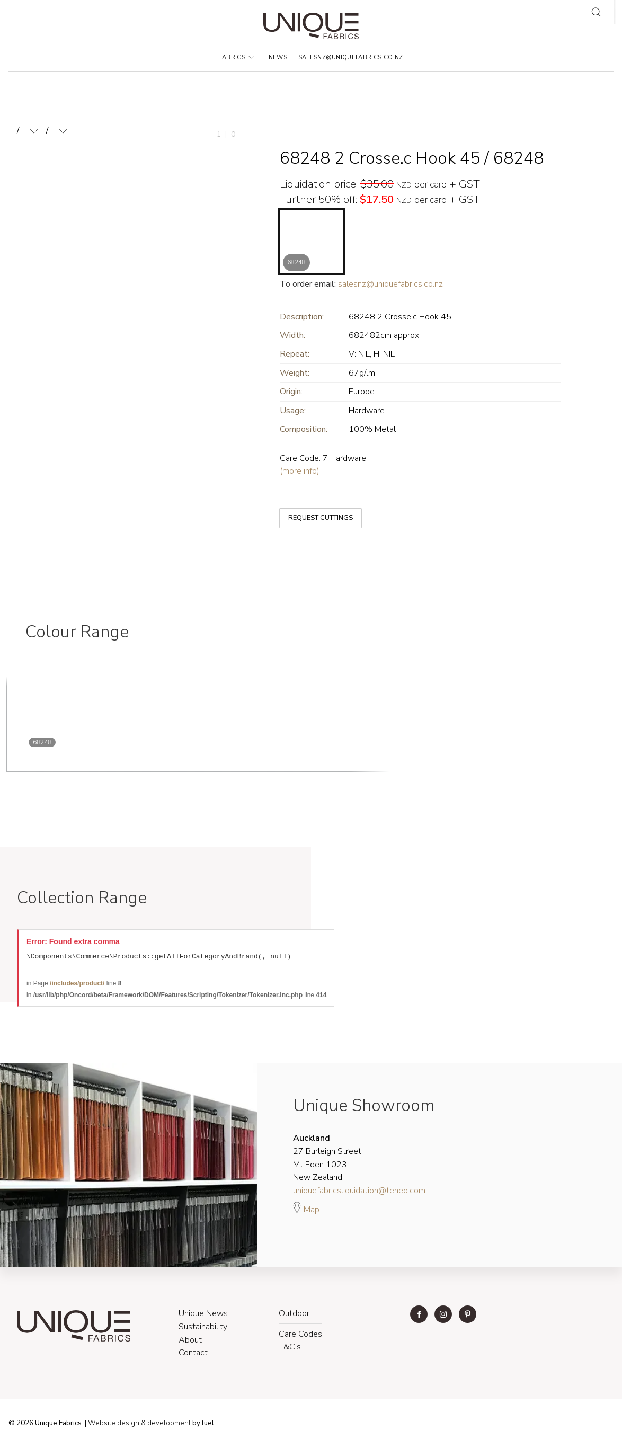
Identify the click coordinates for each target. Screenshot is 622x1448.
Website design (113, 1424)
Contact (193, 1354)
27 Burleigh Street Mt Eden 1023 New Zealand (327, 1159)
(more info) (299, 471)
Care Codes (300, 1336)
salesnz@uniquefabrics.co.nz (350, 57)
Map (306, 1209)
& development (166, 1424)
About (190, 1341)
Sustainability (203, 1328)
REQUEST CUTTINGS (312, 509)
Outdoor (294, 1315)
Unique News (203, 1315)
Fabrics (236, 57)
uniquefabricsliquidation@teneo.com (359, 1192)
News (278, 57)
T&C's (290, 1348)
